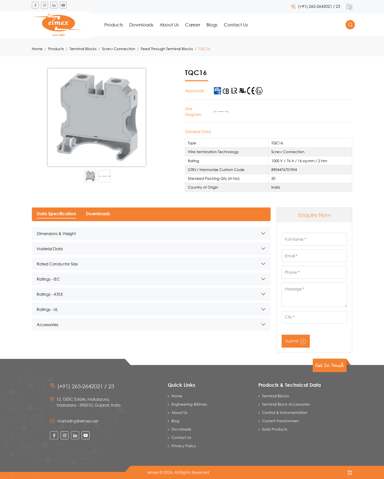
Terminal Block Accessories (286, 404)
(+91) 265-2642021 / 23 (315, 6)
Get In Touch (329, 367)
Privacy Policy (183, 445)
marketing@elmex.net (77, 420)
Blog (175, 420)
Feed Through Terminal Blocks (167, 48)
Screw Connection (118, 48)
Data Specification (56, 213)
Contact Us (236, 24)
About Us (169, 24)
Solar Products (274, 429)
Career (192, 24)
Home (37, 48)
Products (113, 24)
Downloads (141, 24)
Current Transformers (280, 420)
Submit (296, 340)
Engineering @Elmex (189, 404)
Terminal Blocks (83, 48)
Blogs (211, 24)
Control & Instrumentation (284, 412)
